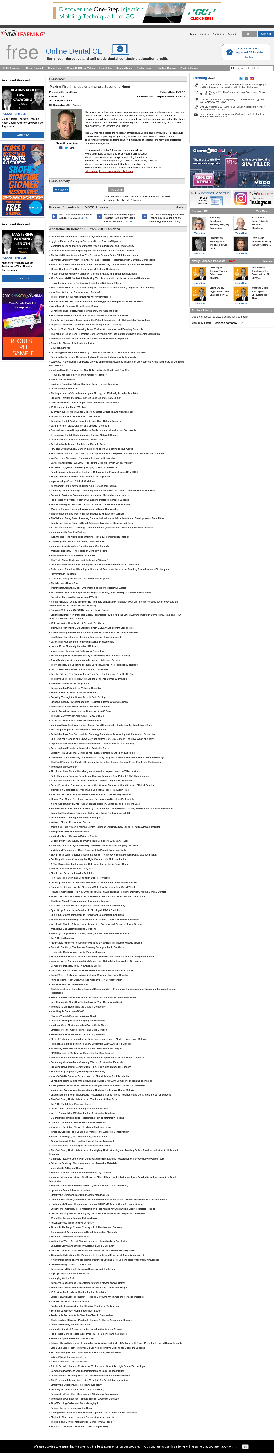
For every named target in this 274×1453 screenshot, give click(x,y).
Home (193, 34)
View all (212, 78)
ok (245, 1446)
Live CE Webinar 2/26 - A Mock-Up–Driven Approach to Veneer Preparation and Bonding (232, 107)
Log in (249, 33)
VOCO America (73, 105)
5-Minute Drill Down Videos (80, 68)
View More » (263, 211)
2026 (151, 96)
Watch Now (23, 134)
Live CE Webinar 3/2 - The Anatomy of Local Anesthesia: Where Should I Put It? (232, 93)
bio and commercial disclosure (116, 171)
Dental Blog (54, 68)
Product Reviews (167, 68)
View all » (181, 207)
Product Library (145, 68)
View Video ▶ (61, 189)
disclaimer (92, 171)
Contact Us (218, 34)
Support (232, 34)
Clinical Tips (105, 68)
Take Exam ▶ (116, 189)
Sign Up (266, 33)
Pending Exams (189, 68)
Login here (138, 200)
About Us (204, 34)
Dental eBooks (124, 68)
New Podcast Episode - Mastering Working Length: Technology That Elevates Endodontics (232, 115)
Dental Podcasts (35, 68)
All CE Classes (10, 68)
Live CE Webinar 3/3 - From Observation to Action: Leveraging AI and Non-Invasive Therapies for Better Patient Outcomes (233, 85)
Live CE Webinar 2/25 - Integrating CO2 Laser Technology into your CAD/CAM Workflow (232, 100)
